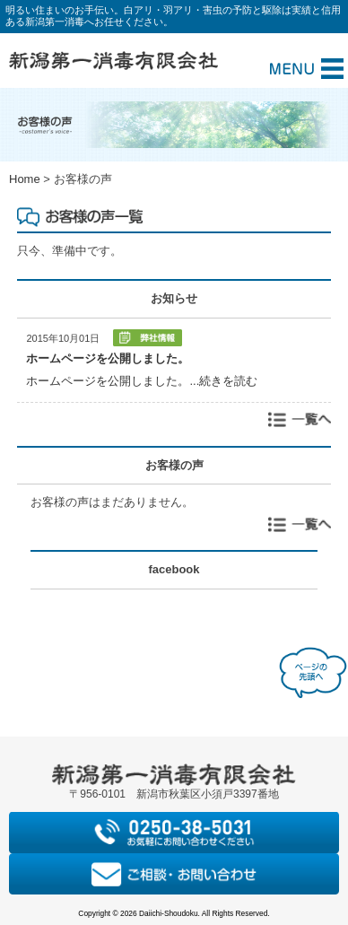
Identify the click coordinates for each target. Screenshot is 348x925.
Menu (307, 68)
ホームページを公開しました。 (107, 358)
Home (24, 179)
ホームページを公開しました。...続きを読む (141, 381)
